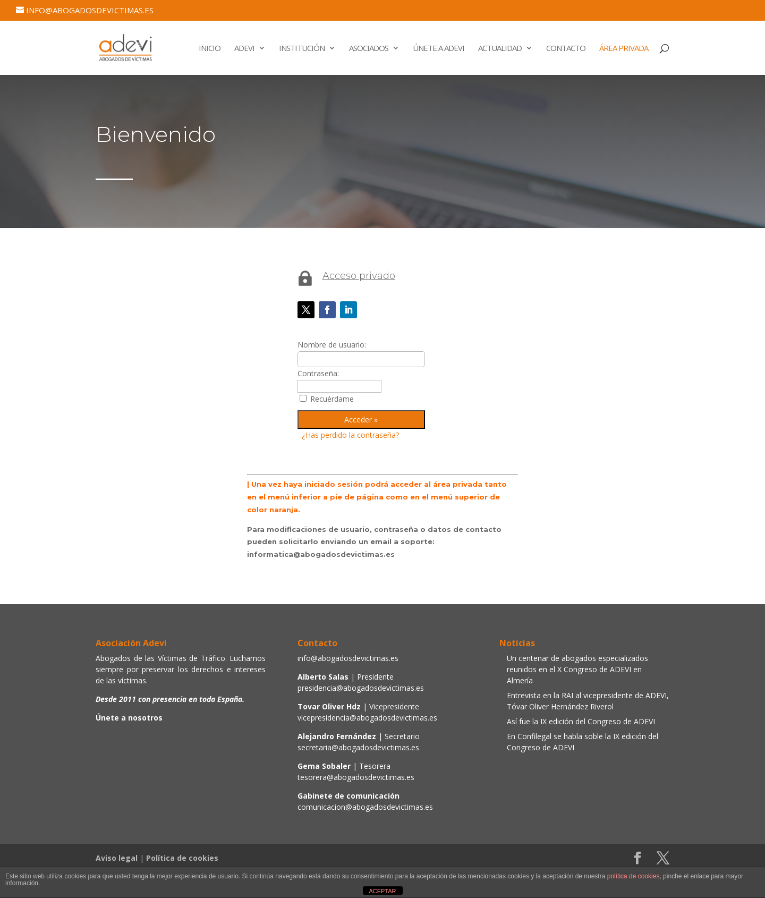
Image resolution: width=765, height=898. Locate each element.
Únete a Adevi (438, 48)
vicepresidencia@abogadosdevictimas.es (367, 718)
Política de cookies (182, 858)
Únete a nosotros (129, 718)
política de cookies (633, 876)
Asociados (368, 48)
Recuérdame (332, 399)
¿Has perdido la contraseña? (350, 435)
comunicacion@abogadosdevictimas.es (365, 807)
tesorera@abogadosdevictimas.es (356, 777)
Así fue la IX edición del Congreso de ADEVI (581, 721)
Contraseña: (318, 373)
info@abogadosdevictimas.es (348, 658)
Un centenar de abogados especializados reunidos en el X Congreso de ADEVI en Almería (577, 669)
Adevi (244, 48)
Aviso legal (117, 858)
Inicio (209, 48)
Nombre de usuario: (332, 345)
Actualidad (500, 48)
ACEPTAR (382, 891)
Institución (302, 48)
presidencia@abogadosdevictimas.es (361, 688)
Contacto (565, 48)
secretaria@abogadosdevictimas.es (358, 747)
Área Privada (623, 48)
